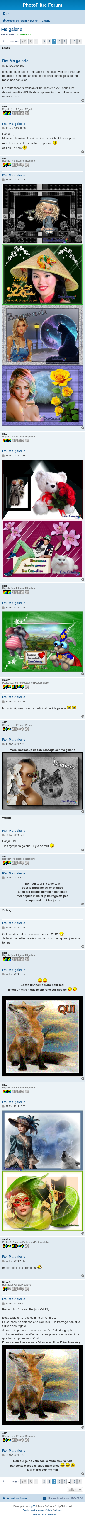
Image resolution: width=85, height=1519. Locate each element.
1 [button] (35, 41)
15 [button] (73, 41)
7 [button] (64, 41)
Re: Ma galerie (15, 61)
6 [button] (59, 41)
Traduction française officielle (37, 1510)
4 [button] (49, 41)
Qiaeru (58, 1510)
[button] (23, 41)
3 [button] (44, 41)
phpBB (32, 1506)
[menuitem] (6, 14)
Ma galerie (11, 29)
